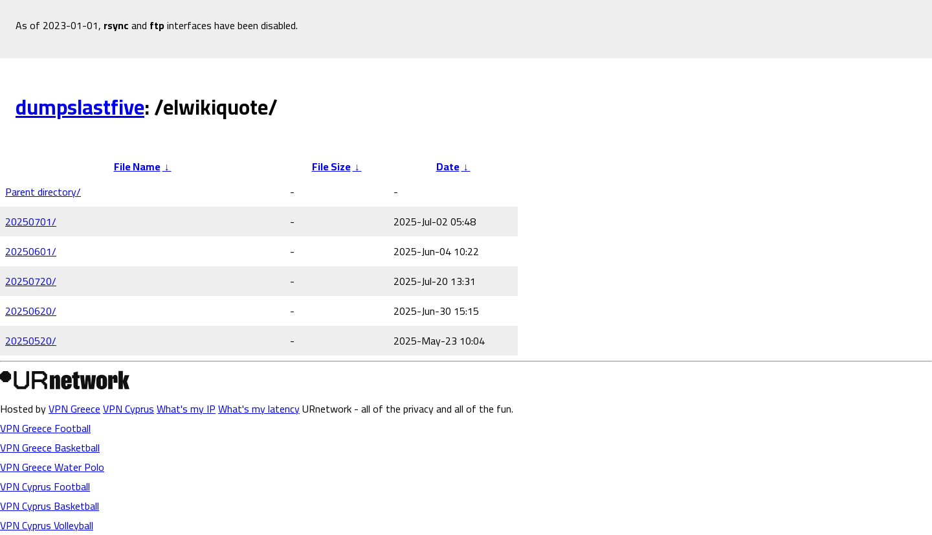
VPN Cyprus (128, 408)
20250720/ (30, 281)
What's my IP (186, 408)
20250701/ (30, 221)
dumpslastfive (80, 106)
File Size (331, 166)
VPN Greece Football (45, 428)
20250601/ (30, 251)
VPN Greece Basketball (50, 447)
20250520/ (30, 340)
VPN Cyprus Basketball (49, 506)
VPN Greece (74, 408)
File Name (137, 166)
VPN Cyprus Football (45, 486)
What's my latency (259, 408)
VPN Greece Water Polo (52, 467)
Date (448, 166)
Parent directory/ (43, 191)
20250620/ (30, 311)
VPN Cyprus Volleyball (46, 525)
